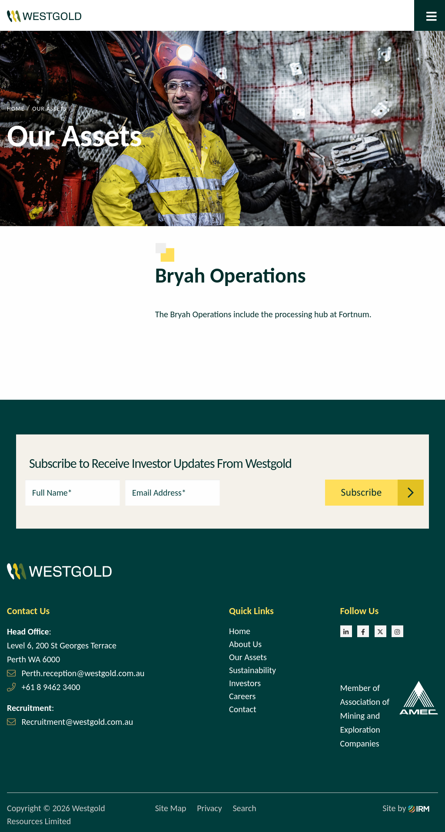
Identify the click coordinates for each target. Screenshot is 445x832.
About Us (245, 644)
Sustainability (252, 670)
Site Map (170, 808)
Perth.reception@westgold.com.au (83, 673)
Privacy (209, 808)
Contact (242, 709)
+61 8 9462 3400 (51, 687)
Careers (242, 696)
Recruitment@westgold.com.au (77, 722)
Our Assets (248, 657)
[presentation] (272, 492)
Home (239, 631)
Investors (245, 683)
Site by (405, 808)
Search (244, 808)
